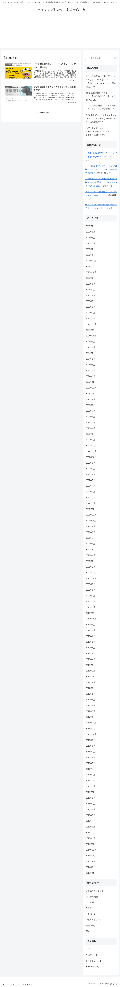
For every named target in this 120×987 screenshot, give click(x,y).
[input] (101, 58)
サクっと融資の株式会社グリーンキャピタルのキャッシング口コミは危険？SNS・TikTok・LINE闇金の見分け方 (101, 81)
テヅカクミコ (110, 156)
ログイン (90, 949)
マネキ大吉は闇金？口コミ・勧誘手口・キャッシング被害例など (101, 107)
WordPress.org (92, 967)
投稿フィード (92, 955)
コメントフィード (94, 961)
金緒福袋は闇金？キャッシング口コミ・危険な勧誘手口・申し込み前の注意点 (101, 96)
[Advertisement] (60, 32)
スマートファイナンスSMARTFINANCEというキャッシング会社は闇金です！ (100, 131)
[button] (115, 58)
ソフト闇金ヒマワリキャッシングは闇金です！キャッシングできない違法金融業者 (101, 169)
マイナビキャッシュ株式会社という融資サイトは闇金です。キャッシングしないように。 (101, 182)
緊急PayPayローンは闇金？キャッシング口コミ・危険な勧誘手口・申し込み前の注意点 (101, 118)
